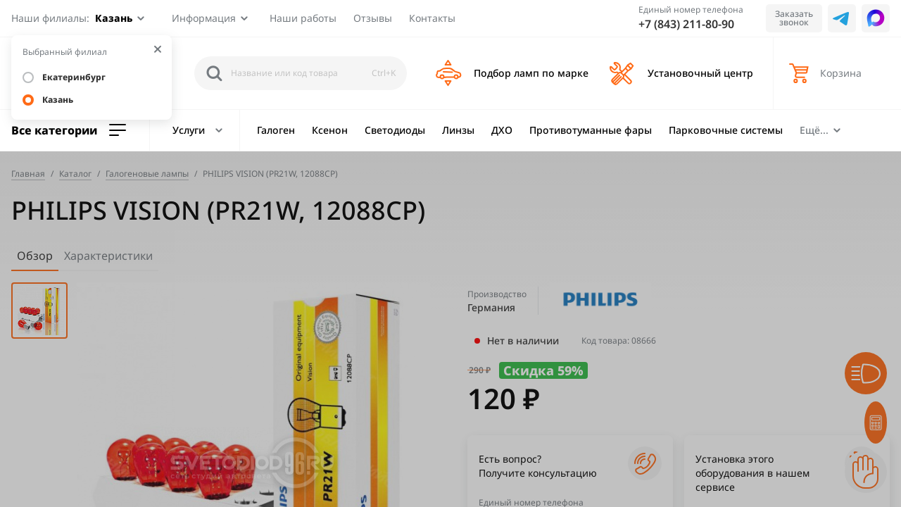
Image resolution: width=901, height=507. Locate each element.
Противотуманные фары (590, 130)
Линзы (458, 130)
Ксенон (330, 130)
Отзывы (372, 18)
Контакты (432, 18)
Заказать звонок (794, 18)
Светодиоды (395, 130)
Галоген (276, 130)
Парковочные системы (726, 130)
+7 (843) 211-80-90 (686, 24)
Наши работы (303, 18)
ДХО (501, 130)
